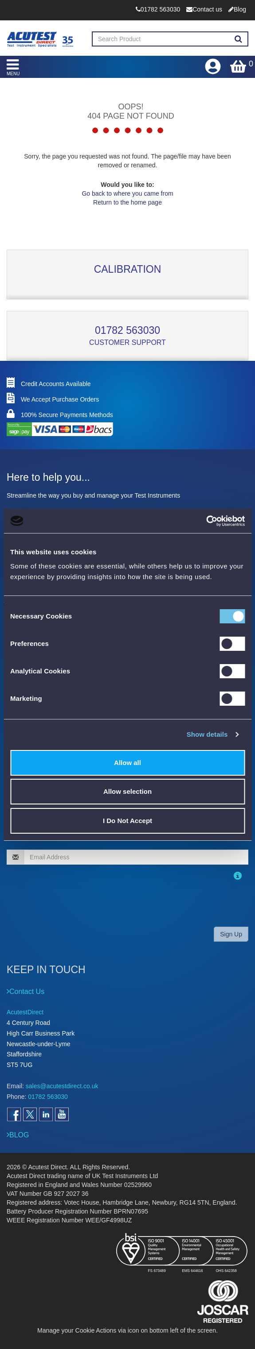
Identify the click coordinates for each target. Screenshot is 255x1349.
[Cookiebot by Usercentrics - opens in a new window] (206, 521)
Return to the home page (127, 202)
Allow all (127, 762)
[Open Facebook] (14, 1114)
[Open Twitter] (30, 1114)
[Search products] (238, 39)
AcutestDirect (25, 1012)
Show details (207, 734)
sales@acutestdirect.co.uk (62, 1086)
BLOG (19, 1135)
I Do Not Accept (127, 820)
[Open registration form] (213, 64)
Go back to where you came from (127, 193)
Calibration (127, 269)
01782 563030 (127, 330)
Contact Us (26, 991)
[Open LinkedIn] (46, 1114)
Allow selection (127, 791)
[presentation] (64, 902)
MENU (13, 67)
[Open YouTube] (62, 1114)
